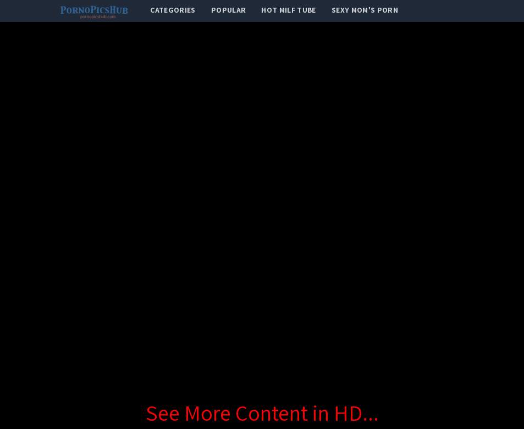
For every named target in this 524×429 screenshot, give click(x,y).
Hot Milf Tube (288, 10)
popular (228, 10)
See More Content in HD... (262, 412)
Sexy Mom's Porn (365, 10)
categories (173, 10)
